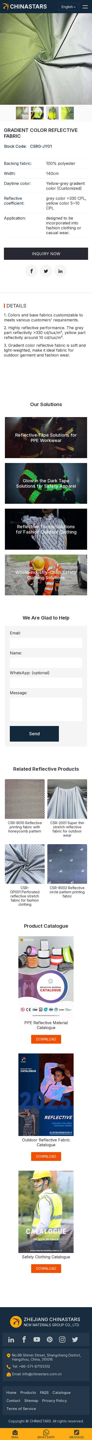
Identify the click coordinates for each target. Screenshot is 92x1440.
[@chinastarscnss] (24, 1339)
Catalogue (62, 1392)
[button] (85, 6)
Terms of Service (21, 1409)
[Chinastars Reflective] (36, 1339)
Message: (18, 692)
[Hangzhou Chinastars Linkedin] (11, 1339)
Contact (13, 1400)
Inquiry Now (46, 253)
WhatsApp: (30, 672)
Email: (15, 633)
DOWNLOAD (46, 1039)
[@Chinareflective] (75, 1339)
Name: (16, 653)
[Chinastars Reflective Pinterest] (49, 1339)
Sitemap (31, 1400)
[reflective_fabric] (62, 1339)
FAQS (44, 1392)
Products (28, 1392)
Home (11, 1392)
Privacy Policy (54, 1400)
